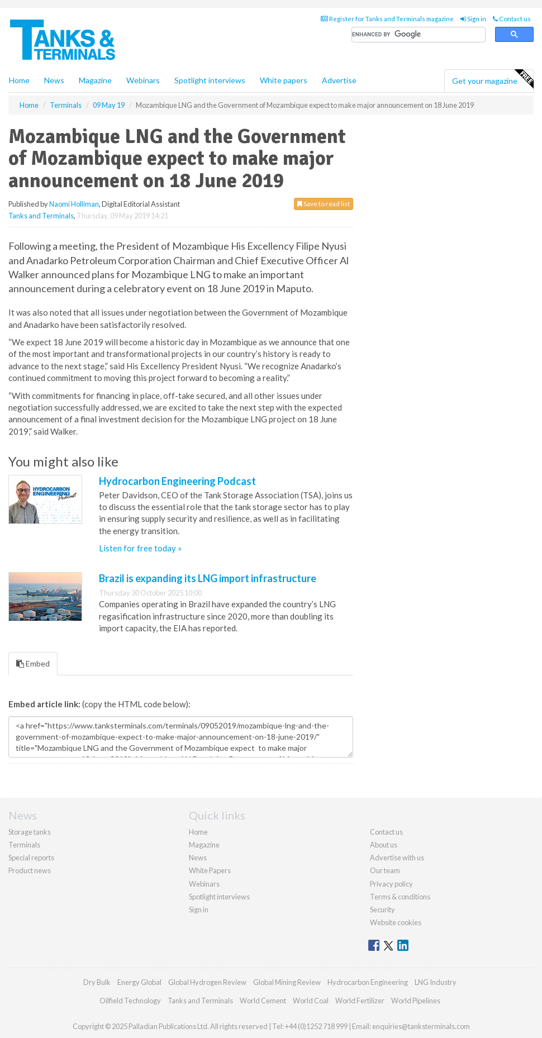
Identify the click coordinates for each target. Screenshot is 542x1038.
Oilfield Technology (130, 1000)
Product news (29, 870)
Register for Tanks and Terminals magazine (387, 18)
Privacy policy (391, 883)
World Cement (263, 1000)
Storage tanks (29, 831)
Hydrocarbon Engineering (367, 982)
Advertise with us (397, 857)
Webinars (143, 80)
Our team (385, 870)
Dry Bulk (97, 982)
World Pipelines (415, 1000)
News (198, 857)
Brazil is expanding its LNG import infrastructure (207, 578)
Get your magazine (492, 79)
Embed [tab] (33, 663)
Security (382, 909)
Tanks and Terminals (41, 215)
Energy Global (139, 982)
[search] (418, 35)
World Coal (311, 1000)
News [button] (54, 80)
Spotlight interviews (209, 80)
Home (19, 80)
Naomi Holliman (74, 203)
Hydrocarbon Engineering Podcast (177, 481)
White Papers (210, 870)
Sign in (473, 18)
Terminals (24, 844)
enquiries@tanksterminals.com (421, 1026)
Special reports (31, 857)
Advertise (339, 80)
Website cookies (395, 922)
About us (383, 844)
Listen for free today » (140, 548)
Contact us (512, 18)
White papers (283, 80)
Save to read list (323, 203)
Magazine (95, 80)
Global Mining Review (287, 982)
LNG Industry (436, 982)
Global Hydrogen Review (207, 982)
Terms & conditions (400, 896)
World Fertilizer (359, 1000)
